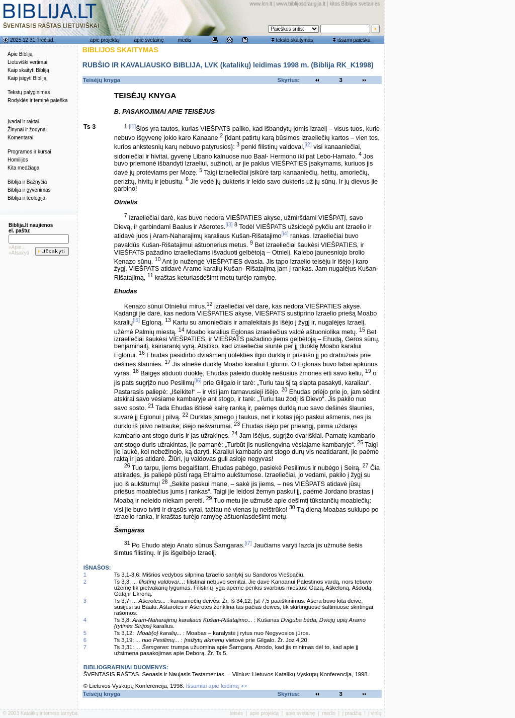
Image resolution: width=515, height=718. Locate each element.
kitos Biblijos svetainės (354, 4)
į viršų (374, 713)
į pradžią (352, 713)
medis (185, 40)
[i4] (285, 233)
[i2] (308, 144)
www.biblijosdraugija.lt (300, 4)
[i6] (197, 380)
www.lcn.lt (261, 4)
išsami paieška (354, 40)
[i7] (247, 543)
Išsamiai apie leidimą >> (216, 686)
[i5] (136, 320)
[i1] (132, 126)
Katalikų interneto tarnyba (49, 713)
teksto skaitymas (294, 40)
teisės (236, 713)
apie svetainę (149, 40)
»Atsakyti (19, 253)
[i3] (228, 224)
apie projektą (104, 40)
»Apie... (17, 247)
